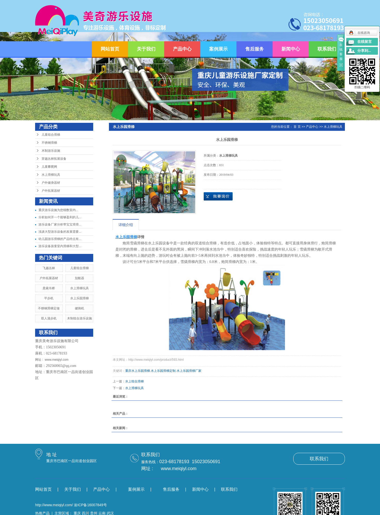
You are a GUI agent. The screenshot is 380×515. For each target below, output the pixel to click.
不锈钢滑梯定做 (49, 308)
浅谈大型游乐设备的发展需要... (59, 232)
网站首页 (110, 49)
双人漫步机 (49, 318)
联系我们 (327, 49)
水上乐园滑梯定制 (163, 371)
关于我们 (146, 49)
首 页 (297, 126)
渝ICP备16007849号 (90, 505)
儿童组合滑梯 (51, 134)
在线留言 (364, 42)
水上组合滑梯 (134, 381)
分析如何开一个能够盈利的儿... (59, 217)
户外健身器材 (51, 182)
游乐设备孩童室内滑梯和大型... (59, 246)
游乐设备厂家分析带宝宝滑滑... (59, 224)
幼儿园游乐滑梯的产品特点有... (59, 239)
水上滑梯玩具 (51, 174)
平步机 (48, 298)
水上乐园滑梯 (79, 298)
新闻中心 (290, 49)
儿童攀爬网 (49, 166)
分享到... (364, 51)
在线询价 (218, 196)
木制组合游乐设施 (79, 318)
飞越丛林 (49, 268)
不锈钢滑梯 (49, 142)
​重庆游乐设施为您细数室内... (58, 210)
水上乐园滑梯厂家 (189, 371)
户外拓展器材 (51, 190)
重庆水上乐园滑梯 (137, 371)
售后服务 (254, 49)
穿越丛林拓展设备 (54, 158)
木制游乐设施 (51, 150)
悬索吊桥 (49, 288)
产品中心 (182, 49)
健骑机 (79, 308)
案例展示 (218, 49)
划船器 (79, 278)
